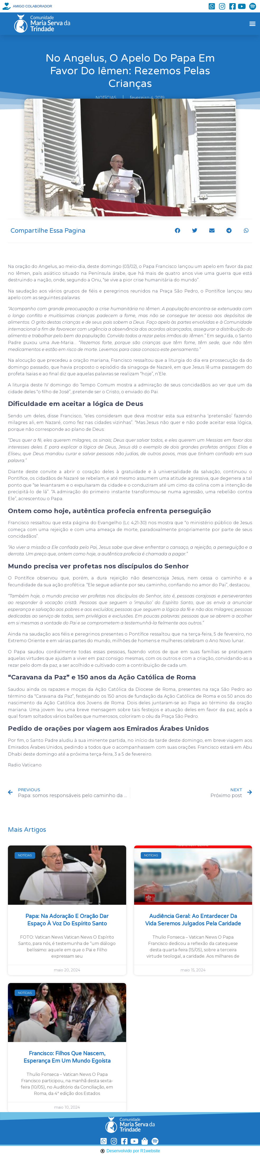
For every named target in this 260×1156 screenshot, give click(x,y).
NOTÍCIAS (105, 97)
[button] (252, 24)
